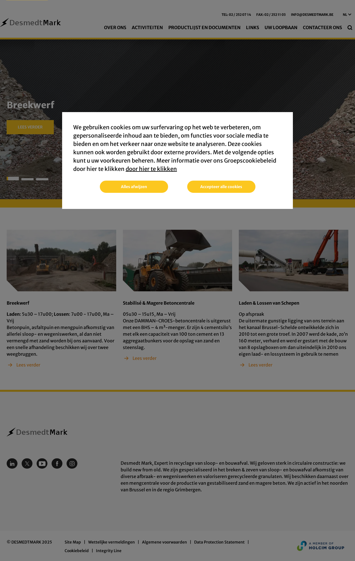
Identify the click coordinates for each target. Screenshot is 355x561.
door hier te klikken (151, 169)
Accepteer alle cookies (221, 187)
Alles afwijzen (134, 187)
